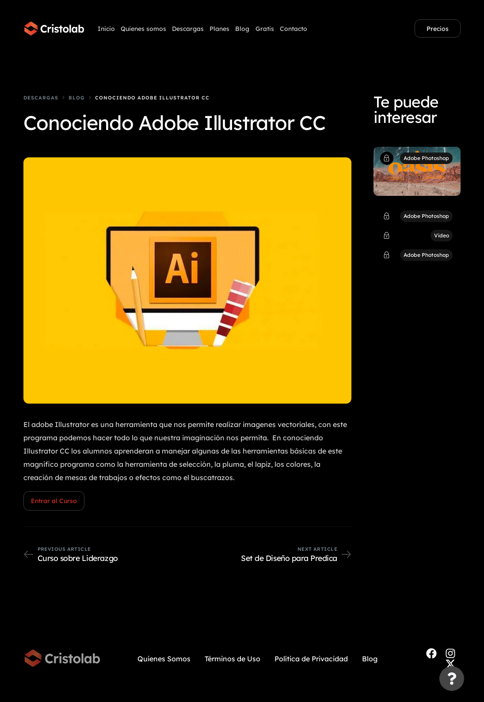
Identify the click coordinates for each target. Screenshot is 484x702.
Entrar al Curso (54, 501)
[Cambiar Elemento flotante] (451, 678)
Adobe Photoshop (426, 158)
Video (441, 235)
